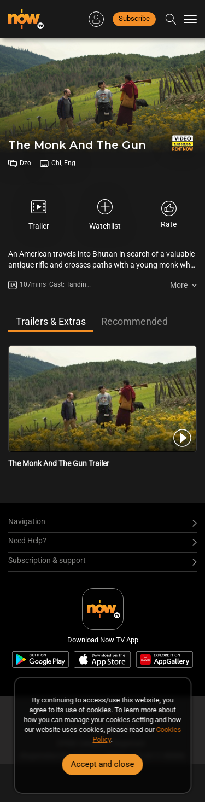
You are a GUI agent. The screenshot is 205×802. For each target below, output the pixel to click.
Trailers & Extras (51, 321)
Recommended (134, 321)
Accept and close (102, 764)
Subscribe (134, 18)
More (179, 285)
